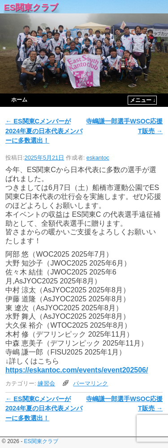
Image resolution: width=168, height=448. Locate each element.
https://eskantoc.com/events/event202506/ (76, 370)
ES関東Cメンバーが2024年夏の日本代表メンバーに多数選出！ (43, 131)
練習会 (46, 383)
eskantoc (97, 157)
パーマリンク (90, 383)
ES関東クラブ (31, 7)
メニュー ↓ (142, 100)
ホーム (19, 100)
